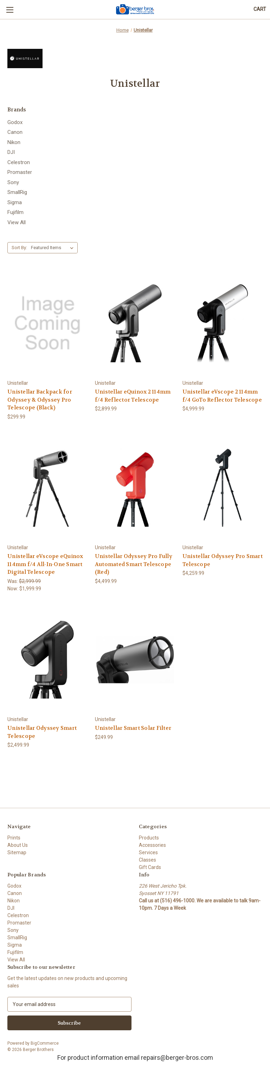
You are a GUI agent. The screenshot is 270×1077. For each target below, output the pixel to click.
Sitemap (16, 852)
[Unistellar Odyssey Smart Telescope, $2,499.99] (47, 659)
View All (16, 222)
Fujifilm (15, 212)
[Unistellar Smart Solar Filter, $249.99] (135, 659)
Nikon (13, 142)
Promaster (19, 172)
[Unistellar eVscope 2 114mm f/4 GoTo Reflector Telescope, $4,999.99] (223, 323)
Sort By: (19, 247)
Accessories (152, 845)
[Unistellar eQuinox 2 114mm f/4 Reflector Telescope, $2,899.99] (135, 323)
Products (149, 838)
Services (148, 852)
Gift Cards (150, 867)
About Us (17, 845)
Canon (14, 132)
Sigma (14, 202)
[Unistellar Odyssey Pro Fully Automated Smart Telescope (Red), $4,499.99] (135, 487)
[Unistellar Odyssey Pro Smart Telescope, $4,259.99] (223, 487)
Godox (14, 122)
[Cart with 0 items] (260, 9)
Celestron (18, 162)
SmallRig (17, 192)
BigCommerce (45, 1043)
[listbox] (53, 247)
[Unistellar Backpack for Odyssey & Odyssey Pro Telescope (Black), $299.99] (47, 323)
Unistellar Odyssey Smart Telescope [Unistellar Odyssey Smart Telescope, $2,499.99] (42, 732)
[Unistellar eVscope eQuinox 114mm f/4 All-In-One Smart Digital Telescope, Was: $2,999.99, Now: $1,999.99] (47, 487)
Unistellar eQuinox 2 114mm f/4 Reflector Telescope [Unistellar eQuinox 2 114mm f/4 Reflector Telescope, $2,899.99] (133, 395)
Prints (13, 838)
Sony (13, 182)
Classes (147, 860)
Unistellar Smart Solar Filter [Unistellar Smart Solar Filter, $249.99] (133, 728)
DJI (11, 152)
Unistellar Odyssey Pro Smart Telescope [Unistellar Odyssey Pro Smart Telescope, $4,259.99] (222, 560)
